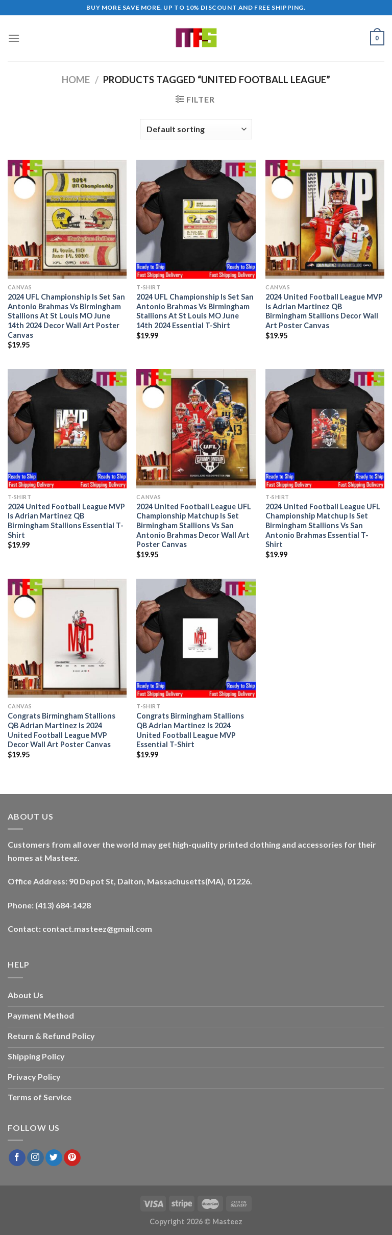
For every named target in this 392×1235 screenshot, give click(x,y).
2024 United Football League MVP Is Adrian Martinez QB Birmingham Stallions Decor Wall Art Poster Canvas (324, 311)
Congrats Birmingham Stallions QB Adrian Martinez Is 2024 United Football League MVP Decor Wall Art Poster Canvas (61, 730)
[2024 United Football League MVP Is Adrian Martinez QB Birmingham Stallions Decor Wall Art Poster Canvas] (324, 219)
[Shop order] (196, 129)
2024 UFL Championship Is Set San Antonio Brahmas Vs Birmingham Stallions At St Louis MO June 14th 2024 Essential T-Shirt (195, 311)
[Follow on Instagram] (35, 1158)
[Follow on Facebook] (17, 1158)
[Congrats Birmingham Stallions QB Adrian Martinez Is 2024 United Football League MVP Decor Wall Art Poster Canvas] (67, 638)
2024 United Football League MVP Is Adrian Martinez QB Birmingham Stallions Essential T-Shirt (66, 520)
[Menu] (14, 38)
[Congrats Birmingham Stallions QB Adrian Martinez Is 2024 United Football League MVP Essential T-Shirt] (195, 638)
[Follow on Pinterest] (72, 1158)
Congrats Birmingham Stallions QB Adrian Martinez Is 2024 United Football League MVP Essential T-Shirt (190, 730)
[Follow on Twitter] (53, 1158)
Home (76, 79)
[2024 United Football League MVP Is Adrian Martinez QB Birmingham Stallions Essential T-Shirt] (67, 428)
